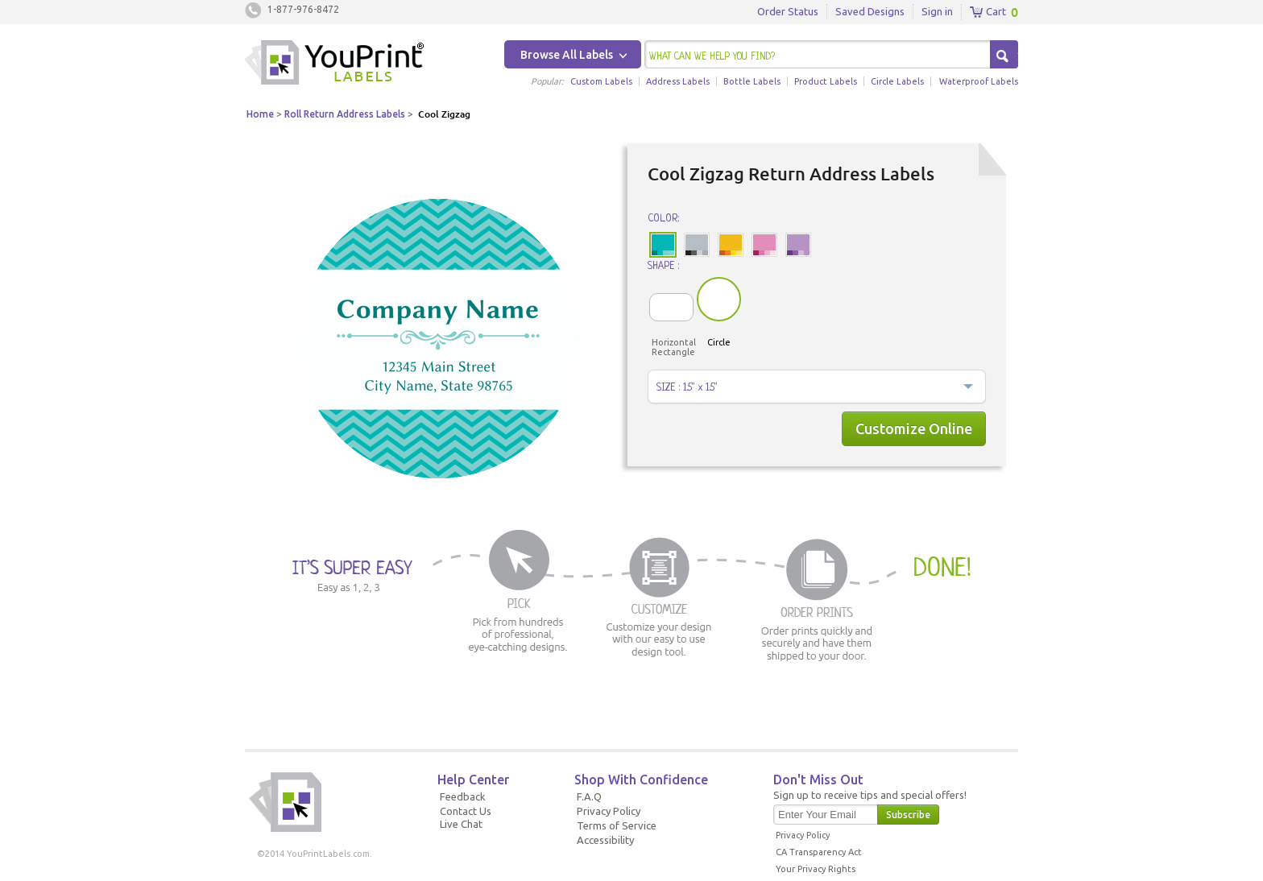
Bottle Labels (752, 81)
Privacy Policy (608, 811)
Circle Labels (897, 81)
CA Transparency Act (819, 852)
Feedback (463, 796)
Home (260, 114)
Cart (988, 12)
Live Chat (461, 823)
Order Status (787, 11)
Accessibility (605, 840)
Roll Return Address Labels (344, 114)
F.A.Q (589, 796)
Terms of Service (616, 825)
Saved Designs (870, 11)
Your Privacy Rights (815, 869)
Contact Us (465, 811)
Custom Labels (601, 81)
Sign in (937, 11)
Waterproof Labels (978, 81)
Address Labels (678, 81)
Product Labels (825, 81)
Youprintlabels (334, 64)
